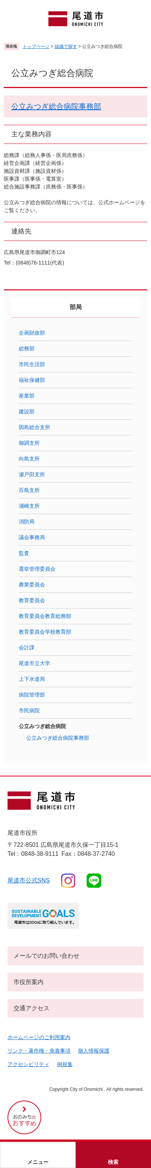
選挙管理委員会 (37, 569)
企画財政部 (32, 333)
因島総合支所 (34, 427)
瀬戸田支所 (32, 474)
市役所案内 (28, 982)
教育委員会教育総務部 (45, 616)
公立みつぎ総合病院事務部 (56, 106)
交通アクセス (31, 1008)
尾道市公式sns (28, 880)
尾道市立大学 (34, 663)
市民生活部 (32, 364)
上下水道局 (32, 679)
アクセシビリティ (28, 1064)
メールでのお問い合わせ (46, 956)
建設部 (26, 411)
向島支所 (29, 459)
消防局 (26, 522)
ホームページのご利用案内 (38, 1037)
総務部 (26, 348)
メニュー (37, 1162)
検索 (113, 1162)
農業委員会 (32, 585)
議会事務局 (32, 537)
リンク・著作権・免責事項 (38, 1051)
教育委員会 (32, 600)
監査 (24, 553)
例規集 (65, 1064)
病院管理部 (32, 695)
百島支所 (29, 490)
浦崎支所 (29, 506)
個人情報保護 (93, 1051)
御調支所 (29, 443)
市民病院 (29, 710)
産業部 (26, 396)
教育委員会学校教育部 (45, 632)
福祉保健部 (32, 380)
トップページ (35, 46)
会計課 (26, 648)
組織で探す (66, 46)
